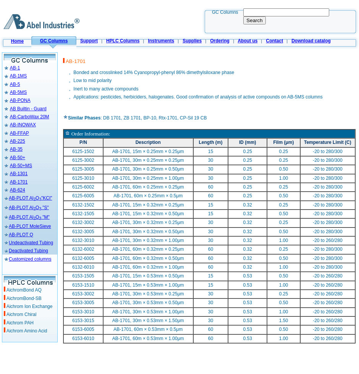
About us (247, 41)
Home (17, 41)
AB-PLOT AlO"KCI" (30, 198)
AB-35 (16, 149)
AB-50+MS (21, 165)
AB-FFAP (19, 133)
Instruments (161, 41)
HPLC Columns (122, 41)
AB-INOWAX (23, 124)
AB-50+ (17, 157)
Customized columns (30, 259)
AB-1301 (19, 173)
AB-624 (17, 190)
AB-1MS (18, 76)
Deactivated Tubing (26, 250)
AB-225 (17, 141)
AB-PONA (20, 100)
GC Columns (54, 41)
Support (89, 41)
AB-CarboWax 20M (29, 116)
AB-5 (15, 84)
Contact (274, 41)
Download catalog (311, 41)
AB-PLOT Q (21, 234)
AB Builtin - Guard (28, 108)
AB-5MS (18, 92)
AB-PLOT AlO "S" (29, 207)
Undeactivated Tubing (28, 242)
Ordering (220, 41)
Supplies (192, 41)
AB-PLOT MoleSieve (30, 226)
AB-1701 (19, 182)
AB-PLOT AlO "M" (29, 217)
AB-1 (15, 68)
